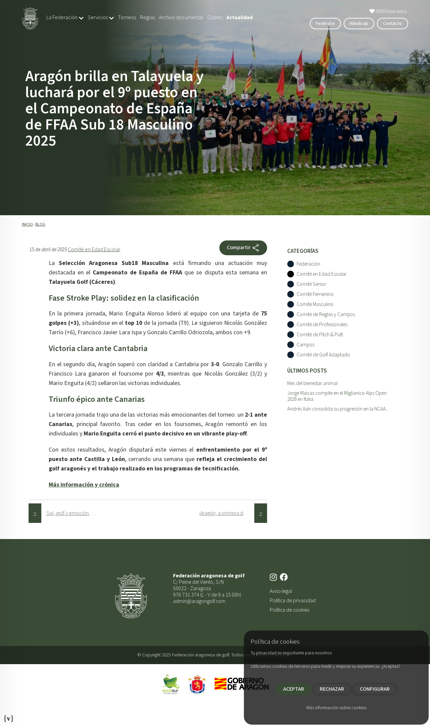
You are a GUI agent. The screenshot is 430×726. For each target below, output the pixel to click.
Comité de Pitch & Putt (320, 335)
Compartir (243, 248)
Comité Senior (311, 284)
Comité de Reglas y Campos (326, 314)
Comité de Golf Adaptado (323, 355)
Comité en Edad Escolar (94, 249)
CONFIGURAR (375, 689)
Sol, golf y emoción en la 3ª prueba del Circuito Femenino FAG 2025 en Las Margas (74, 513)
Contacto (392, 23)
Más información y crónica (84, 485)
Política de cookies (289, 610)
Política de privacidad (293, 600)
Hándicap (359, 23)
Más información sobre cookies (336, 707)
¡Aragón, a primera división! (226, 513)
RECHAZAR (332, 689)
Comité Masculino (315, 304)
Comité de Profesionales (322, 324)
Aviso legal (281, 591)
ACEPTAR (293, 689)
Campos (305, 345)
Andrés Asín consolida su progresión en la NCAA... (338, 409)
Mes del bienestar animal (312, 383)
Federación (308, 264)
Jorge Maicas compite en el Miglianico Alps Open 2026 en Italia (337, 396)
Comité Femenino (315, 294)
